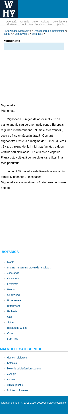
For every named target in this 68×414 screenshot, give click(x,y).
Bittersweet (13, 305)
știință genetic (15, 385)
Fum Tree (12, 338)
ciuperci (11, 379)
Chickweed (13, 294)
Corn (10, 333)
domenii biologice (17, 357)
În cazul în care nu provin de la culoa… (29, 267)
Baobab (11, 289)
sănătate (11, 24)
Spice (10, 322)
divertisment (60, 21)
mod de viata (37, 24)
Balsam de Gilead (17, 327)
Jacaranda (13, 273)
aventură (11, 21)
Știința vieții (21, 33)
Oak (9, 316)
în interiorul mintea (17, 390)
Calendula (13, 278)
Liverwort (12, 284)
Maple (10, 262)
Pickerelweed (14, 300)
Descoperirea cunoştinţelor (49, 30)
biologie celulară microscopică (24, 368)
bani (50, 24)
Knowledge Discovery (17, 30)
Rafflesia (12, 311)
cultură (45, 21)
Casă (23, 24)
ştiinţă (60, 24)
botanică (37, 33)
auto (35, 21)
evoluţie (11, 374)
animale (24, 21)
